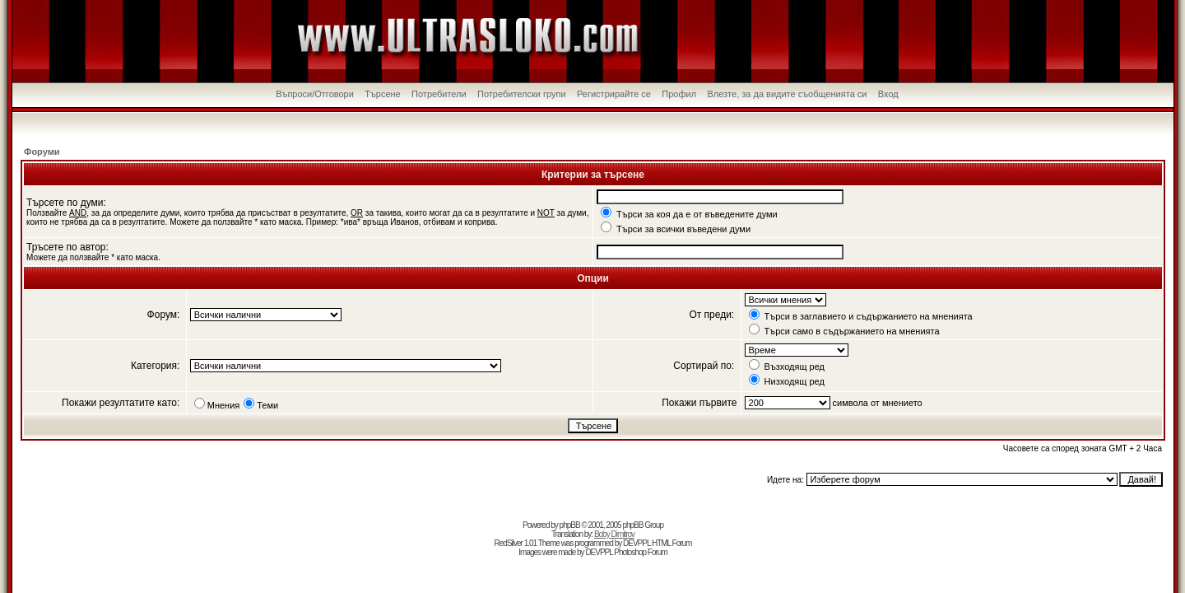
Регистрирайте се (614, 94)
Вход (888, 94)
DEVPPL (636, 543)
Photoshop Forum (640, 552)
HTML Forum (672, 543)
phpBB (570, 525)
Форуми (42, 151)
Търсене (383, 94)
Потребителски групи (521, 94)
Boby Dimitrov (614, 534)
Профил (679, 94)
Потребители (439, 94)
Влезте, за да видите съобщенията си (787, 94)
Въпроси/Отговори (315, 94)
